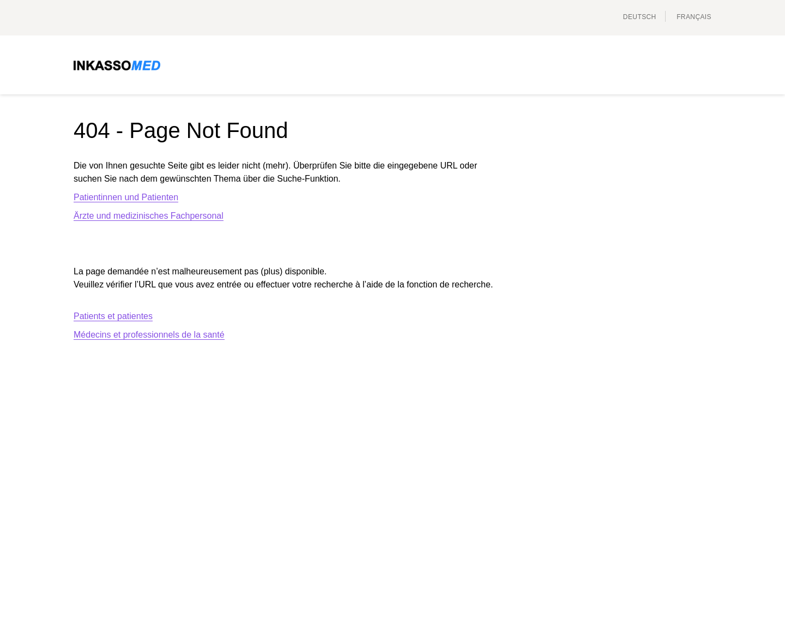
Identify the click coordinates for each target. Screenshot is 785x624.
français (694, 17)
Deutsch (639, 17)
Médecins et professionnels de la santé (149, 334)
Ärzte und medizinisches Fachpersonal (149, 215)
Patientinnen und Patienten (126, 197)
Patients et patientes (113, 316)
